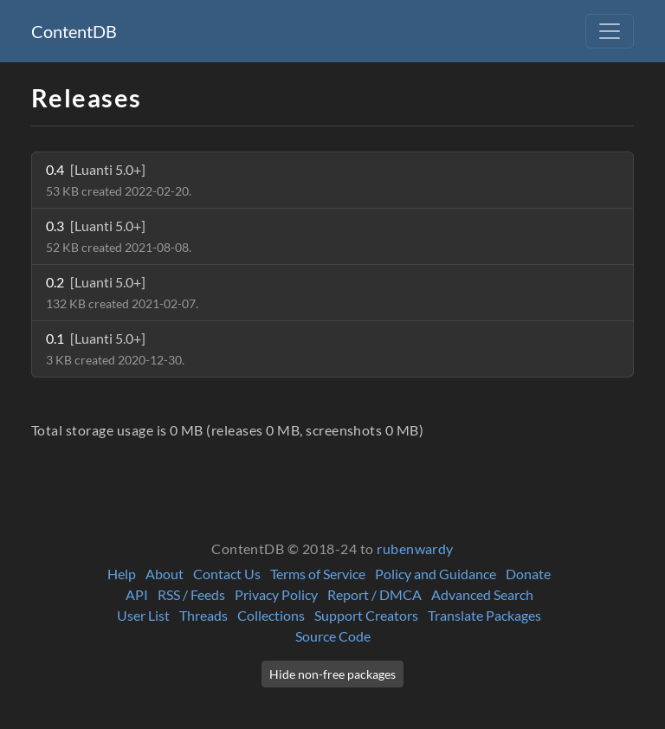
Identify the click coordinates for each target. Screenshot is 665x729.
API (137, 594)
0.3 (118, 236)
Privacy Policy (276, 594)
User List (143, 615)
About (164, 573)
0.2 (122, 292)
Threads (203, 615)
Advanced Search (482, 594)
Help (121, 573)
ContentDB (74, 31)
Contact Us (227, 573)
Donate (528, 573)
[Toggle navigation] (609, 31)
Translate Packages (484, 615)
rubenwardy (415, 548)
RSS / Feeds (191, 594)
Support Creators (366, 615)
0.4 (118, 179)
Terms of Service (317, 573)
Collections (271, 615)
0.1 (115, 348)
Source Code (333, 636)
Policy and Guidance (435, 573)
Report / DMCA (374, 594)
